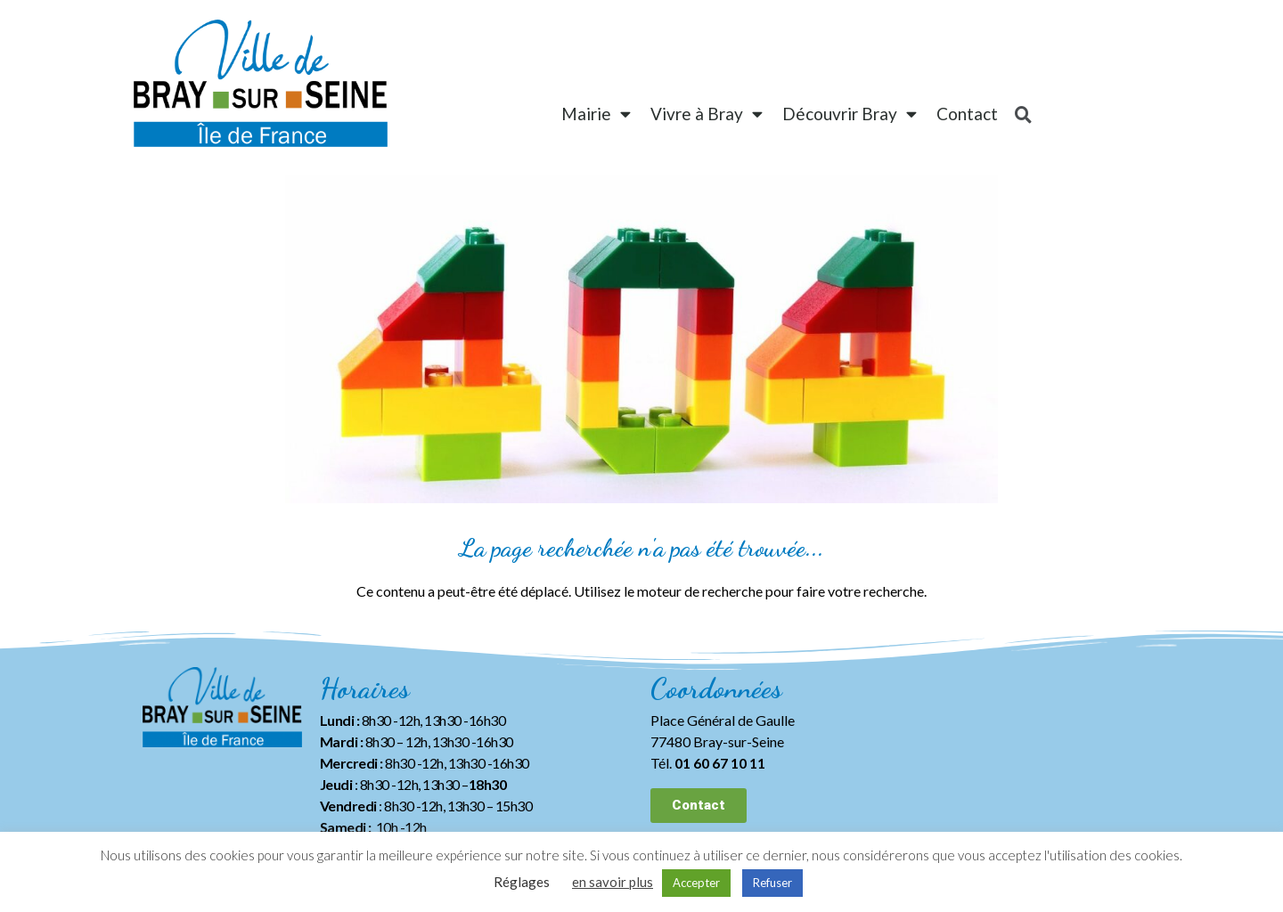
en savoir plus (612, 882)
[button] (698, 805)
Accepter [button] (696, 882)
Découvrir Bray (849, 113)
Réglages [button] (522, 882)
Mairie (596, 113)
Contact (967, 113)
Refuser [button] (772, 882)
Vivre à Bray (706, 113)
